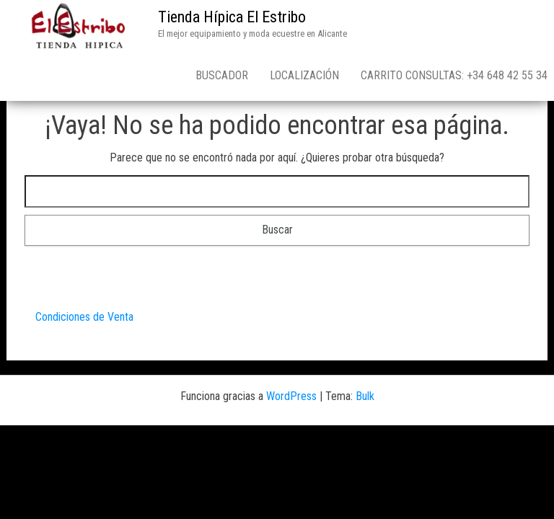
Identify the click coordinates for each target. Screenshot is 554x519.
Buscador (221, 75)
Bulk (365, 396)
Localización (304, 75)
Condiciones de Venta (84, 317)
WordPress (291, 396)
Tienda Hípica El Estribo (232, 17)
